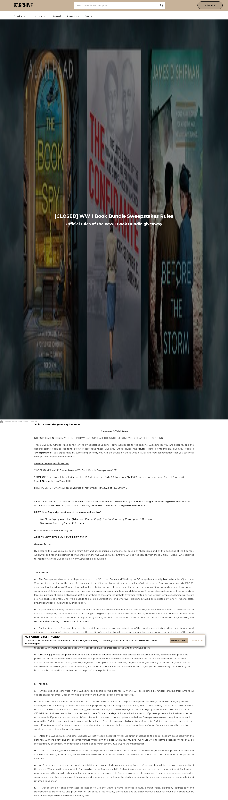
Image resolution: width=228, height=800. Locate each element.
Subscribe (209, 5)
